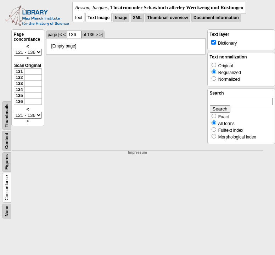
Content (6, 141)
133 (19, 83)
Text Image (99, 17)
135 (19, 95)
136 (19, 101)
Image (121, 17)
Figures (6, 162)
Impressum (137, 152)
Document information (216, 17)
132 (19, 77)
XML (137, 17)
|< (60, 34)
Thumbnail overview (167, 17)
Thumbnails (6, 115)
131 (19, 71)
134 (19, 89)
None (6, 211)
